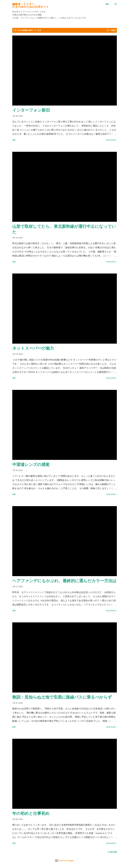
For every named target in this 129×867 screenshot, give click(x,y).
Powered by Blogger (64, 860)
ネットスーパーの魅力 (33, 348)
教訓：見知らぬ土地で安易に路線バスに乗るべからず (62, 697)
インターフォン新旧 (31, 110)
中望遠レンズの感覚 (31, 464)
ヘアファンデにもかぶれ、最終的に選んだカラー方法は (64, 580)
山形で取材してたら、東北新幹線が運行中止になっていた (64, 229)
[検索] (107, 4)
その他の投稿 (112, 852)
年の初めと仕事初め (31, 813)
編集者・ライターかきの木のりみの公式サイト (30, 5)
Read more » (111, 140)
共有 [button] (13, 140)
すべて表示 (111, 30)
